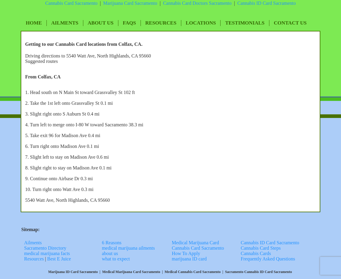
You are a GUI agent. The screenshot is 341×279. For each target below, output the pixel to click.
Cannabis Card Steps (260, 248)
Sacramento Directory (46, 248)
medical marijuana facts (47, 253)
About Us (101, 23)
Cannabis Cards (256, 253)
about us (110, 253)
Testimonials (244, 23)
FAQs (129, 23)
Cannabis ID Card (255, 3)
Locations (201, 23)
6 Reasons (111, 242)
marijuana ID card (189, 258)
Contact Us (290, 23)
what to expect (116, 258)
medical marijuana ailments (128, 248)
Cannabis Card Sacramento (71, 3)
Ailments (65, 23)
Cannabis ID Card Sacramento (270, 242)
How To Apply (186, 253)
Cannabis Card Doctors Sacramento (197, 3)
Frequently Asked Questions (268, 258)
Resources (160, 23)
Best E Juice (59, 258)
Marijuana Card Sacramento (130, 3)
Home (34, 23)
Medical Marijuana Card (195, 242)
